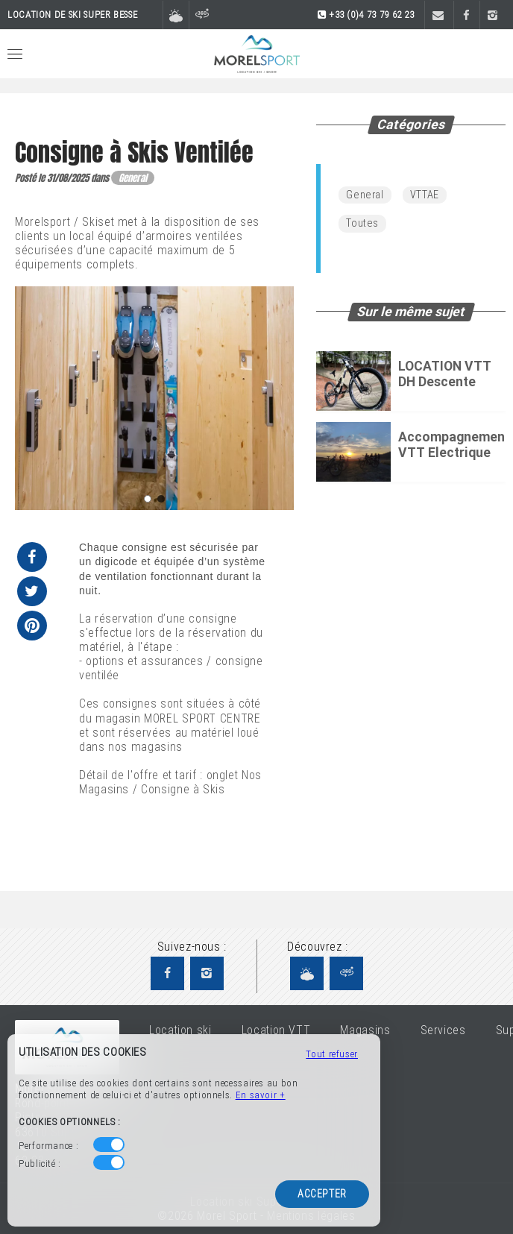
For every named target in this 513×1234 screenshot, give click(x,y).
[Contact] (437, 16)
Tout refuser (332, 1054)
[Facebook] (466, 16)
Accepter (322, 1194)
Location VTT (276, 1030)
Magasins (365, 1030)
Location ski (180, 1030)
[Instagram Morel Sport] (207, 973)
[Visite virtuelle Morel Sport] (346, 973)
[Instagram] (492, 16)
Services (443, 1030)
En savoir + (261, 1095)
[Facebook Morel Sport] (167, 973)
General (364, 195)
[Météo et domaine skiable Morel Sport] (307, 973)
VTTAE (424, 195)
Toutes (362, 223)
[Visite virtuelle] (202, 16)
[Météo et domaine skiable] (176, 16)
